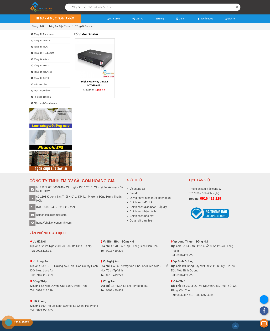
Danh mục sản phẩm (55, 18)
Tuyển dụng (205, 18)
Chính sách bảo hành (143, 211)
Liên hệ (230, 18)
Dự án (180, 18)
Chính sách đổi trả (141, 202)
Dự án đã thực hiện (142, 220)
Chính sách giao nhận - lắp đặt (148, 207)
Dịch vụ (137, 18)
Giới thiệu (113, 18)
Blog (160, 18)
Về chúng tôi (137, 188)
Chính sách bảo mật (142, 215)
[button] (264, 323)
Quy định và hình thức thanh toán (150, 197)
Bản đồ (134, 193)
